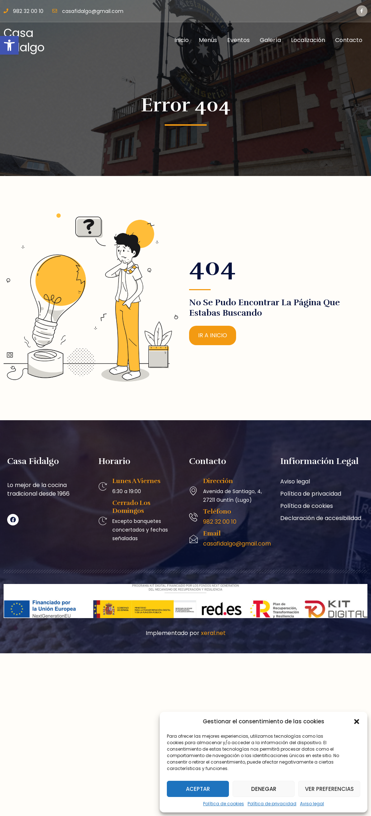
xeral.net (213, 633)
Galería (270, 40)
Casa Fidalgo (24, 40)
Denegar (263, 789)
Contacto (348, 40)
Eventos (238, 40)
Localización (308, 40)
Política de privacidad (272, 804)
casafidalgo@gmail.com (237, 543)
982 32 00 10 (219, 522)
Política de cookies (223, 804)
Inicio (181, 40)
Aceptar (198, 789)
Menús (208, 40)
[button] (9, 45)
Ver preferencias (329, 789)
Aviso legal (312, 804)
